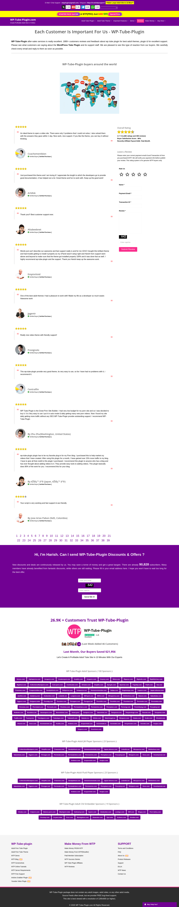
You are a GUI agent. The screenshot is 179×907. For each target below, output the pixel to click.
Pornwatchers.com (80, 707)
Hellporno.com (67, 690)
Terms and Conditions (125, 848)
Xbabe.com (137, 718)
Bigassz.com (128, 679)
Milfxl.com (100, 696)
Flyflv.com (149, 685)
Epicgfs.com (111, 685)
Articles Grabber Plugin (19, 878)
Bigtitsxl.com (21, 685)
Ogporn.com (21, 701)
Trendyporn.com (43, 718)
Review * (122, 211)
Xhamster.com (98, 817)
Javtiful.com (21, 696)
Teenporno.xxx (116, 712)
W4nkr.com (97, 718)
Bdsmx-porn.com (49, 812)
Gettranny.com (79, 812)
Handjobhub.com (52, 690)
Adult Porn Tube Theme (19, 852)
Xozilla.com (60, 723)
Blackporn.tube (64, 812)
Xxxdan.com (134, 817)
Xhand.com (21, 723)
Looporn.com (75, 696)
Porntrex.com (65, 707)
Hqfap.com (114, 690)
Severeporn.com (46, 712)
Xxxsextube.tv (101, 723)
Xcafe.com (148, 718)
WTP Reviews (70, 867)
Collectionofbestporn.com (39, 685)
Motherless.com (129, 696)
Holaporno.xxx (81, 690)
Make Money (150, 21)
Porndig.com (48, 701)
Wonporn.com (124, 718)
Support (120, 863)
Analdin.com (78, 679)
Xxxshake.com (115, 723)
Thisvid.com (146, 712)
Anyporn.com (91, 679)
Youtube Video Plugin (18, 881)
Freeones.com (20, 690)
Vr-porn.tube (57, 817)
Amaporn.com (49, 679)
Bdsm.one (116, 679)
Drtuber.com (86, 685)
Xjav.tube (110, 817)
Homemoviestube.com (99, 690)
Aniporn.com (34, 812)
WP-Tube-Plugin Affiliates (74, 863)
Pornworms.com (97, 707)
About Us (123, 856)
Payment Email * (125, 193)
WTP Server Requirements (20, 870)
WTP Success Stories (72, 859)
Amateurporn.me (64, 679)
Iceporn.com (142, 690)
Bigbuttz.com (141, 679)
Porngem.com (75, 701)
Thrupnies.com (159, 712)
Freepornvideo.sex (35, 690)
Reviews (140, 21)
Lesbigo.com (119, 812)
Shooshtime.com (62, 712)
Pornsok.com (52, 707)
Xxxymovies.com (130, 723)
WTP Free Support (18, 874)
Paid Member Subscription (74, 856)
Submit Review (128, 249)
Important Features (120, 21)
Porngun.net (88, 701)
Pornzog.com (125, 707)
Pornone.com (24, 707)
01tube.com (22, 812)
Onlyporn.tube (35, 701)
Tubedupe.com (58, 718)
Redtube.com (18, 712)
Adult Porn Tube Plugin (19, 848)
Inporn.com (92, 812)
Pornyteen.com (112, 707)
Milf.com (131, 812)
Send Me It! (89, 597)
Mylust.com (142, 696)
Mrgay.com (142, 812)
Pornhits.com (115, 701)
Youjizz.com (157, 723)
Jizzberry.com (35, 696)
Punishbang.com (140, 707)
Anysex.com (104, 679)
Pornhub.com (128, 701)
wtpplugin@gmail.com (70, 3)
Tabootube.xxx (102, 712)
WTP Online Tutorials (18, 867)
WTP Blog (14, 859)
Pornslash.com (38, 707)
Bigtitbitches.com (156, 679)
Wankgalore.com (83, 817)
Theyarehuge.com (131, 712)
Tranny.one (30, 718)
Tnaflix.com (18, 718)
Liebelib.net (63, 696)
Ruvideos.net (32, 712)
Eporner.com (124, 685)
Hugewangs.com (128, 690)
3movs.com (21, 679)
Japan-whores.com (157, 690)
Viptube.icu (85, 718)
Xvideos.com (72, 723)
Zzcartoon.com (96, 729)
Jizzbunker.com (49, 696)
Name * (121, 185)
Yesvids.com (144, 723)
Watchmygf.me (110, 718)
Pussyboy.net (155, 707)
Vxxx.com (69, 817)
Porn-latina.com (155, 812)
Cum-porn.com (57, 685)
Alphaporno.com (34, 679)
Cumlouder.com (72, 685)
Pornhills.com (101, 701)
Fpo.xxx (159, 685)
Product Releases (124, 859)
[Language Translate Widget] (108, 8)
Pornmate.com (142, 701)
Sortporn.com (88, 712)
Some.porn (75, 712)
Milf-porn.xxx (88, 696)
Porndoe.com (61, 701)
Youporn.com (82, 729)
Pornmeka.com (156, 701)
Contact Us (122, 874)
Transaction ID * (125, 202)
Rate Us (122, 169)
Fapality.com (137, 685)
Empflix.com (98, 685)
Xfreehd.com (160, 718)
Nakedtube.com (156, 696)
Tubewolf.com (72, 718)
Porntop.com (44, 817)
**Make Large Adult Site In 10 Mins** (119, 3)
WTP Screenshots (17, 863)
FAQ (119, 852)
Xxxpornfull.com (87, 723)
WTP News (122, 870)
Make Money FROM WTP (74, 848)
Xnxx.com (32, 723)
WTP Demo (15, 856)
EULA (120, 867)
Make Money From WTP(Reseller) (77, 852)
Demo (133, 21)
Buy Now (161, 21)
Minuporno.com (113, 696)
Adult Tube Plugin (88, 21)
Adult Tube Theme (104, 21)
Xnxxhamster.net (46, 723)
